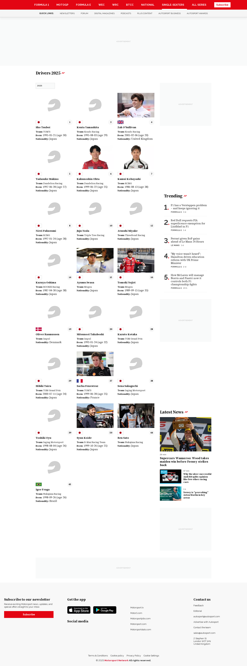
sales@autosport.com (204, 633)
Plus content (144, 13)
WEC (101, 4)
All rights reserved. (140, 660)
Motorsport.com (138, 624)
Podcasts (126, 13)
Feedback (198, 605)
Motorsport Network (116, 660)
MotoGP (62, 4)
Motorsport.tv (137, 607)
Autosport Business (169, 13)
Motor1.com (136, 613)
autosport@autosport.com (206, 616)
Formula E (83, 4)
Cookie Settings (151, 655)
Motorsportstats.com (140, 629)
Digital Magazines (104, 13)
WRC (115, 4)
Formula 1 (41, 4)
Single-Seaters (173, 4)
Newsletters (67, 13)
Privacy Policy (134, 655)
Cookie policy (117, 655)
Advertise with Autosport (206, 622)
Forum (84, 13)
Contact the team (202, 627)
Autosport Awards (197, 13)
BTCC (130, 4)
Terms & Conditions (98, 655)
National (147, 4)
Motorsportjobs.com (140, 618)
